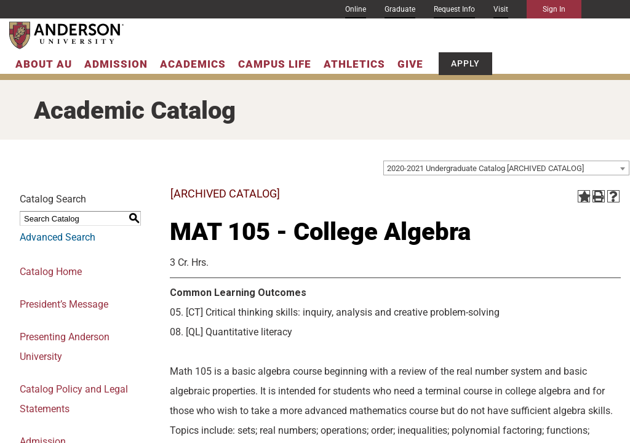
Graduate (400, 9)
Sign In (554, 9)
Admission (116, 64)
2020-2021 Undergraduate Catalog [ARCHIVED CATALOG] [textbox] (485, 168)
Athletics (354, 64)
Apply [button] (465, 63)
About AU (43, 64)
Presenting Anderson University (65, 346)
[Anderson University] (66, 35)
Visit (500, 9)
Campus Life (274, 64)
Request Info (454, 9)
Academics (193, 64)
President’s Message (64, 304)
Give (410, 64)
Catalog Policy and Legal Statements (74, 399)
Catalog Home (51, 271)
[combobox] (506, 168)
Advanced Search (57, 237)
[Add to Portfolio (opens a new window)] (584, 196)
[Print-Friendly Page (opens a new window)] (598, 196)
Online (355, 9)
